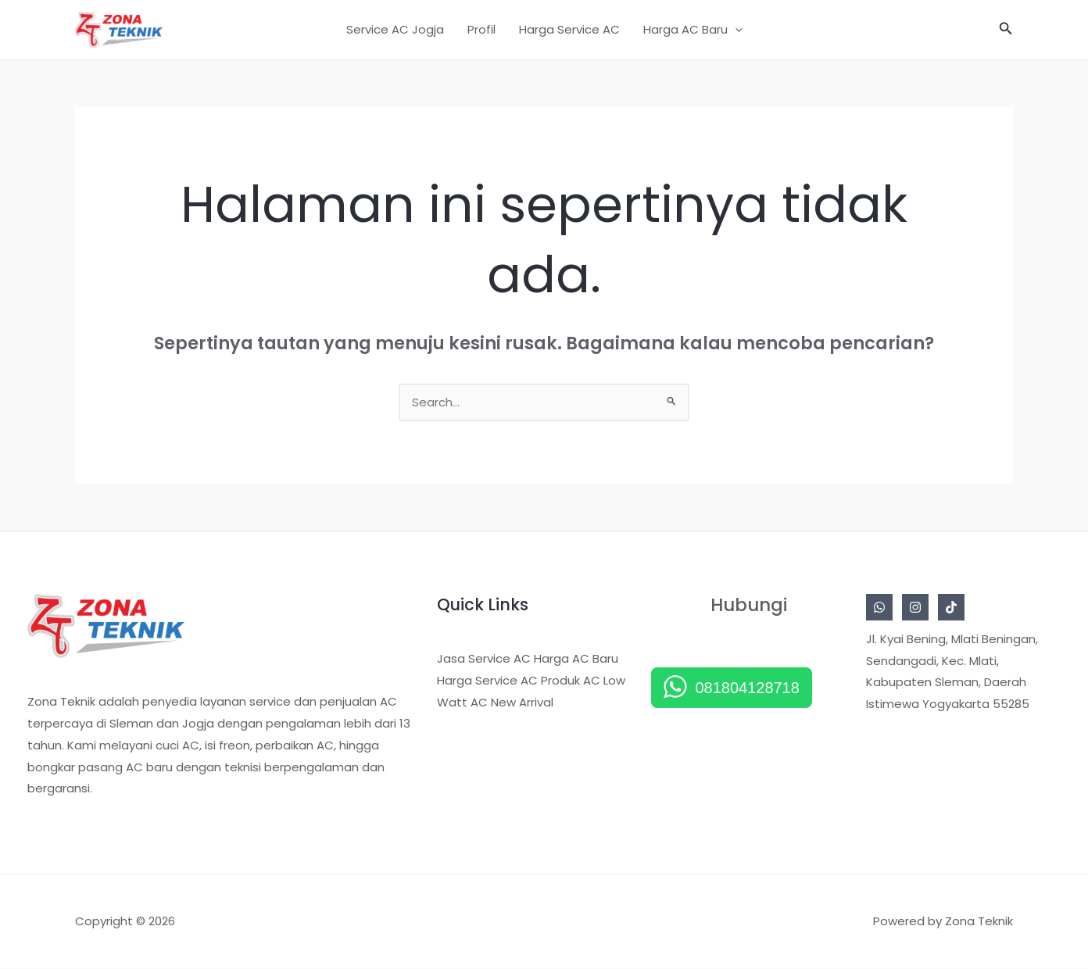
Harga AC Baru (693, 29)
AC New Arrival (512, 703)
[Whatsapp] (879, 608)
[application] (735, 29)
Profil (481, 29)
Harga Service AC (569, 29)
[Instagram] (915, 608)
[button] (1006, 30)
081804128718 (747, 688)
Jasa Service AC (484, 659)
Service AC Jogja (395, 29)
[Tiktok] (951, 608)
